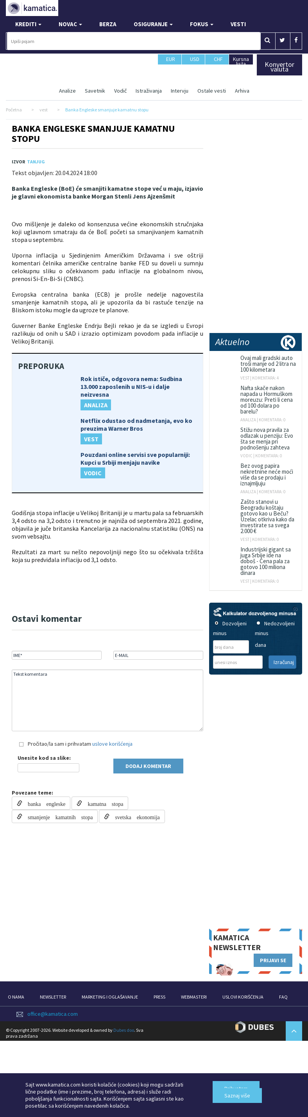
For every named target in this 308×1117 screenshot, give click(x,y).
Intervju (179, 90)
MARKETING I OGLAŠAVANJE (110, 997)
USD (194, 62)
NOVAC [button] (70, 24)
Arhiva (242, 90)
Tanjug (36, 162)
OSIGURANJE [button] (153, 24)
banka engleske (43, 803)
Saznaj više (237, 1095)
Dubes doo (123, 1030)
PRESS (159, 997)
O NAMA (16, 997)
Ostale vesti (211, 90)
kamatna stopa (102, 803)
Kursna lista (241, 61)
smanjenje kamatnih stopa (57, 816)
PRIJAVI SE (273, 960)
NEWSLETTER (53, 997)
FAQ (283, 997)
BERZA (107, 24)
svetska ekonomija (134, 816)
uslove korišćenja (112, 743)
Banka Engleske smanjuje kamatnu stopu (93, 133)
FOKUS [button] (201, 24)
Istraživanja (149, 90)
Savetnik (95, 90)
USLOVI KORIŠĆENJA (242, 997)
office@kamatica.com (52, 1013)
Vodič (120, 90)
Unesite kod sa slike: (44, 757)
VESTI (238, 24)
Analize (67, 90)
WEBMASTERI (194, 997)
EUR (170, 62)
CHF (218, 62)
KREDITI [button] (28, 24)
